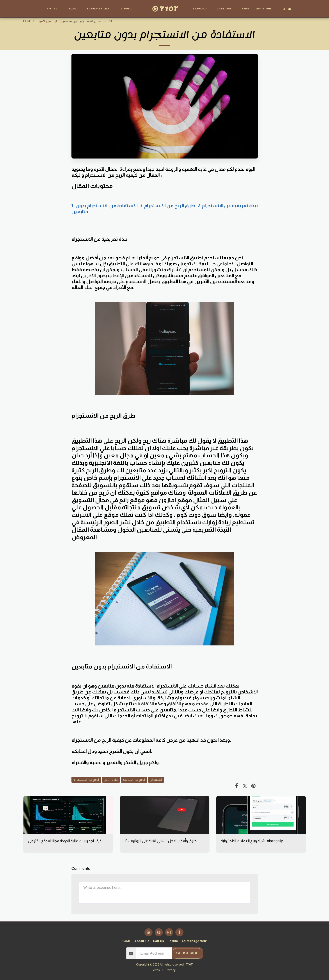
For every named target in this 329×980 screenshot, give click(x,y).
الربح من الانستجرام (86, 779)
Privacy (171, 970)
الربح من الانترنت (46, 21)
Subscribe (187, 953)
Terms (155, 970)
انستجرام (156, 779)
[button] (72, 8)
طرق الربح (111, 779)
